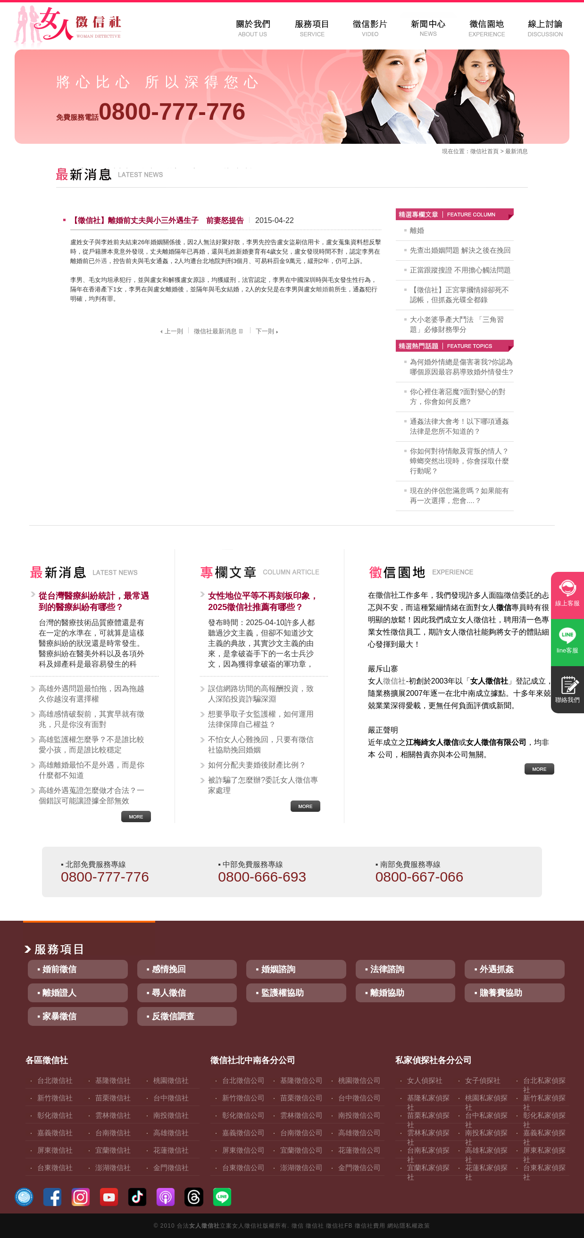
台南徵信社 (113, 1133)
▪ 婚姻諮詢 (275, 969)
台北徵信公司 (243, 1080)
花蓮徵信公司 (359, 1150)
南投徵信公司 (359, 1115)
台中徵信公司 (359, 1098)
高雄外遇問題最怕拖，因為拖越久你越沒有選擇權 (91, 694)
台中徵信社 (171, 1098)
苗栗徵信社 (113, 1098)
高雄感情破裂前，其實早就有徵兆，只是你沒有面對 (91, 719)
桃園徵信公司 (359, 1080)
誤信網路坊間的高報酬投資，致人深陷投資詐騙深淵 (261, 694)
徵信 (298, 1225)
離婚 (322, 289)
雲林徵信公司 (301, 1115)
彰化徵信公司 (243, 1115)
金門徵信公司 (359, 1168)
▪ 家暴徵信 (56, 1016)
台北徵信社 (55, 1080)
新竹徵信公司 (243, 1098)
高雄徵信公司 (359, 1133)
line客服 (567, 650)
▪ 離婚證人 (56, 993)
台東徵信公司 (243, 1168)
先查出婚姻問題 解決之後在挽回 (460, 250)
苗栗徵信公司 (301, 1098)
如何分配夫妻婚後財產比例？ (257, 765)
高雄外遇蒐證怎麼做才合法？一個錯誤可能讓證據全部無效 (91, 795)
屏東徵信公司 (243, 1150)
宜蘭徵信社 (113, 1150)
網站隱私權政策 (408, 1225)
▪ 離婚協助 (384, 993)
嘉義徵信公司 (243, 1133)
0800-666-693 (262, 876)
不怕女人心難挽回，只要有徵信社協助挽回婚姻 (261, 744)
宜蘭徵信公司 (301, 1150)
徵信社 (478, 151)
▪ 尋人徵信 (166, 993)
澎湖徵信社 (113, 1168)
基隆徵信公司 (301, 1080)
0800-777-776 (150, 112)
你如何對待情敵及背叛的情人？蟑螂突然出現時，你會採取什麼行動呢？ (459, 461)
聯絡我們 (567, 699)
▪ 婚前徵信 (56, 969)
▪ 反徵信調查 (170, 1016)
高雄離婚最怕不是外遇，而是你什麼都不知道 (91, 770)
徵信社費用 (370, 1225)
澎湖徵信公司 (301, 1168)
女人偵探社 (424, 1080)
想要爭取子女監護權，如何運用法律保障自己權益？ (261, 719)
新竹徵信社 (55, 1098)
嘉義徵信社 (55, 1133)
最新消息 (516, 151)
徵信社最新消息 (219, 331)
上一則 (170, 331)
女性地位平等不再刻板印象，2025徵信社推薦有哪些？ (263, 601)
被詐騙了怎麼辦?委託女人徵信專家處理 (263, 785)
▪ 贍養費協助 (498, 993)
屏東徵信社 (55, 1150)
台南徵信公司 (301, 1133)
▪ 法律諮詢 (384, 969)
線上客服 (567, 603)
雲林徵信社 (113, 1115)
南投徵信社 (171, 1115)
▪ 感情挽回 (166, 969)
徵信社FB (339, 1225)
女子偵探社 (483, 1080)
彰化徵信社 (55, 1115)
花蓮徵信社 (171, 1150)
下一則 (268, 331)
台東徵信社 (55, 1168)
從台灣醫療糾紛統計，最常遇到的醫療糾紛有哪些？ (94, 601)
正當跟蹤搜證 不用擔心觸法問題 (460, 270)
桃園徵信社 (171, 1080)
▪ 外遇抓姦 (493, 969)
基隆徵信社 (113, 1080)
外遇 (101, 260)
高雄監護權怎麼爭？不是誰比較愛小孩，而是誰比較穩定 (91, 744)
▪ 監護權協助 (279, 993)
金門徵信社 (171, 1168)
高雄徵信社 (171, 1133)
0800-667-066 (419, 876)
